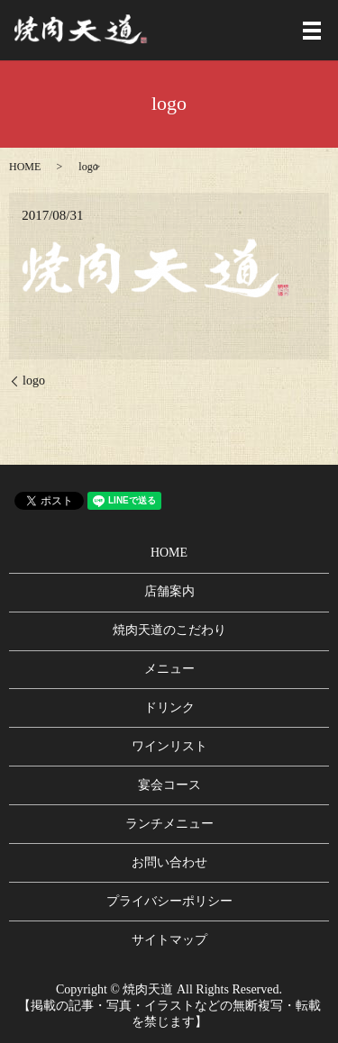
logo (34, 380)
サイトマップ (169, 940)
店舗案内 (169, 591)
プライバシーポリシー (169, 901)
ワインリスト (169, 746)
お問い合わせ (169, 862)
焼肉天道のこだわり (169, 630)
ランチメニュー (169, 823)
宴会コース (169, 785)
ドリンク (169, 707)
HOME (25, 166)
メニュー (169, 669)
